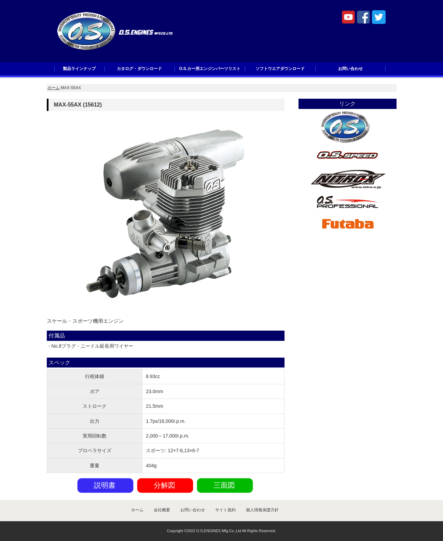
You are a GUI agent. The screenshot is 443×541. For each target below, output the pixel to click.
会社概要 (162, 510)
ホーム (53, 87)
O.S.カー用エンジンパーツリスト (209, 68)
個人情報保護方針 (262, 510)
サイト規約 (225, 510)
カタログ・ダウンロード (139, 68)
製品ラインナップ (79, 68)
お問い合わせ (350, 68)
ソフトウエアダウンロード (280, 68)
